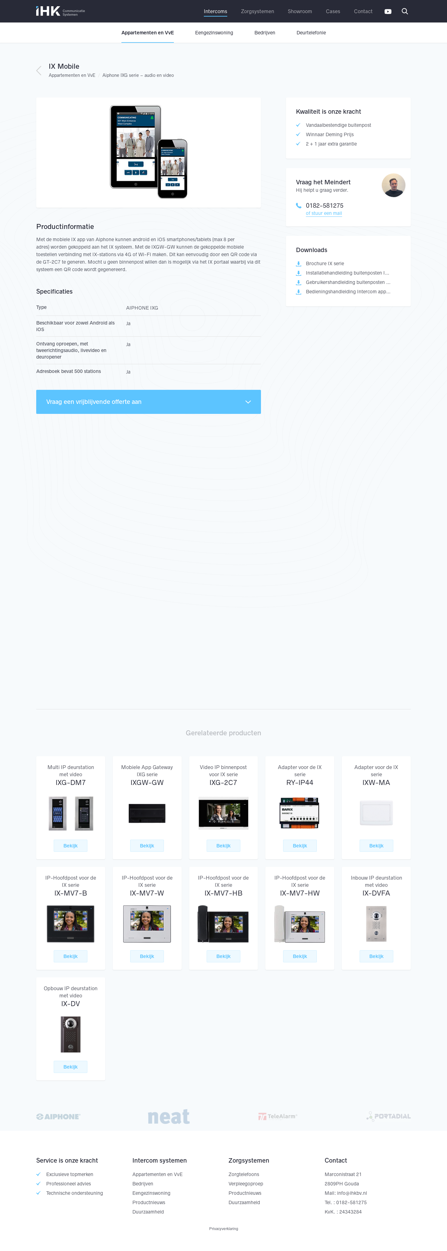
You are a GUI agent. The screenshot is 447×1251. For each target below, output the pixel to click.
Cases (333, 11)
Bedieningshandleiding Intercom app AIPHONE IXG (348, 291)
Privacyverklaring (223, 1229)
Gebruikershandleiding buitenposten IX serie (348, 282)
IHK (60, 11)
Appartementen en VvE (147, 32)
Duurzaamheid (148, 1211)
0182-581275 (319, 205)
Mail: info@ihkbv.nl (346, 1193)
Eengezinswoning (214, 32)
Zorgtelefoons (243, 1174)
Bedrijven (264, 32)
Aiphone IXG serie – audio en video (138, 75)
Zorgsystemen (257, 11)
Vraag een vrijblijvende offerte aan (148, 401)
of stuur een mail (324, 213)
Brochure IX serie (325, 263)
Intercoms (215, 11)
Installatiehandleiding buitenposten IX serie (348, 273)
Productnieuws (148, 1202)
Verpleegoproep (245, 1183)
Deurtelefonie (311, 32)
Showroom (300, 11)
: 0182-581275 (350, 1202)
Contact (363, 11)
